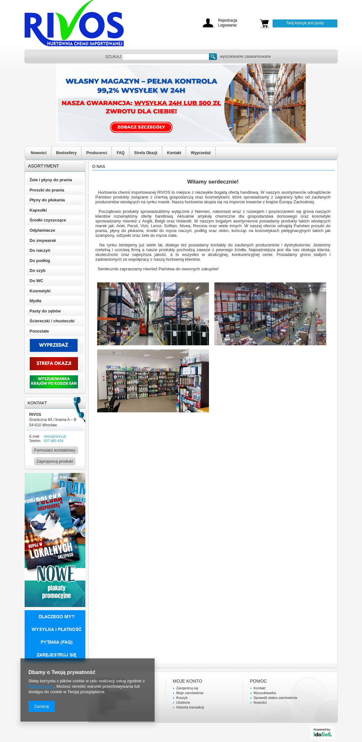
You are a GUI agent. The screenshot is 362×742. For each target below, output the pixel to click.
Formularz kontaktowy (54, 450)
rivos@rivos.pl (55, 436)
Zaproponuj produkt (54, 461)
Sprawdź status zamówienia (275, 698)
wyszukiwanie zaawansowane (245, 56)
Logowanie (227, 25)
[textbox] (166, 57)
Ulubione (183, 702)
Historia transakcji (190, 707)
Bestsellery (66, 153)
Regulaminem (41, 686)
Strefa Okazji (146, 153)
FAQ (121, 153)
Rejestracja (227, 21)
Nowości (39, 153)
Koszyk (182, 698)
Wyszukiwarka (265, 693)
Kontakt (174, 153)
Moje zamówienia (190, 693)
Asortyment (43, 166)
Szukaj (213, 56)
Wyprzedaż (201, 153)
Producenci (96, 153)
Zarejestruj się (187, 688)
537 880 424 (53, 441)
